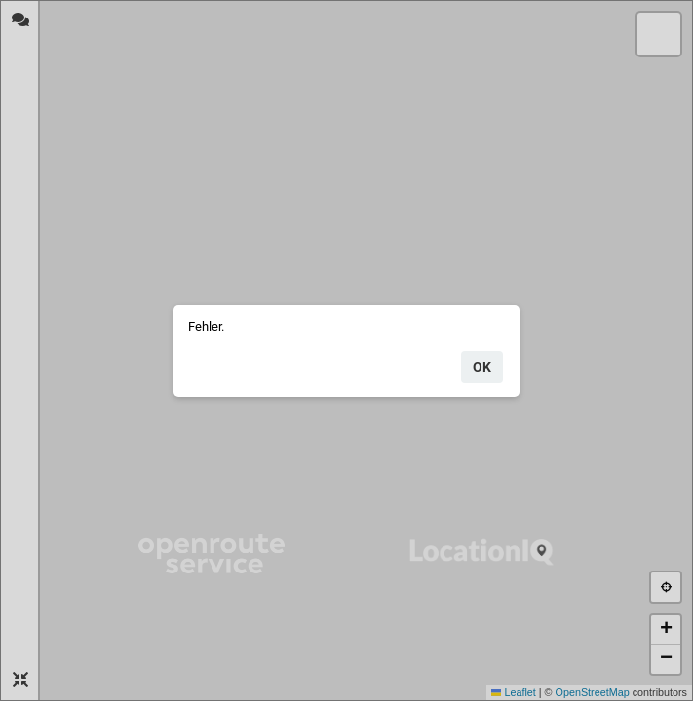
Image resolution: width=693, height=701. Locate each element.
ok (482, 367)
